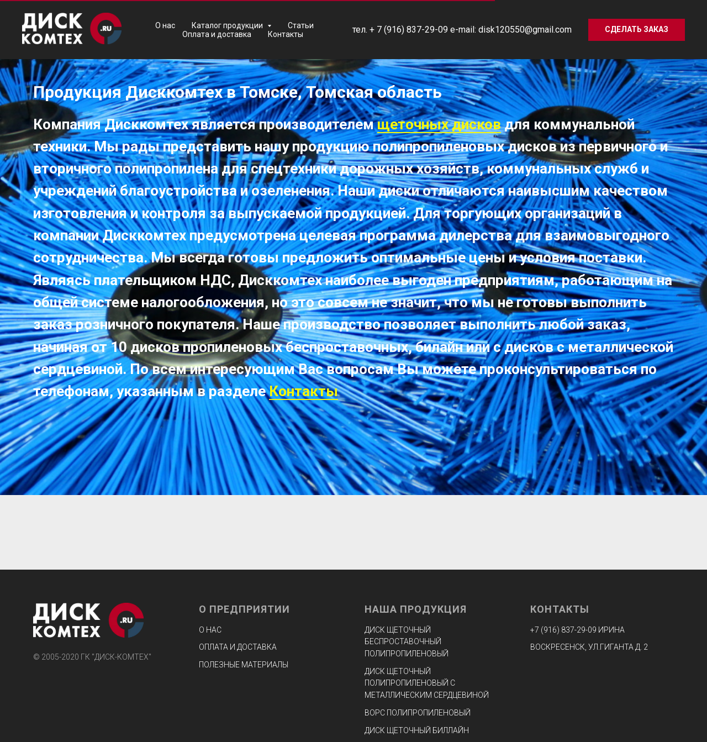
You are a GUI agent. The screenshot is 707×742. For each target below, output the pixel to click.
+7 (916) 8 (548, 629)
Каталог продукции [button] (228, 25)
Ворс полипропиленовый (418, 712)
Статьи (301, 25)
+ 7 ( (378, 29)
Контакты (285, 34)
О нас (165, 25)
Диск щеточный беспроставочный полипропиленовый (407, 641)
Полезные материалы (243, 664)
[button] (636, 30)
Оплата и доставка (216, 34)
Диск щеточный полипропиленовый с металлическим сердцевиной (427, 683)
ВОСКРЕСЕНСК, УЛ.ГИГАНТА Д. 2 (589, 647)
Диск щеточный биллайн (417, 730)
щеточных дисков (439, 124)
